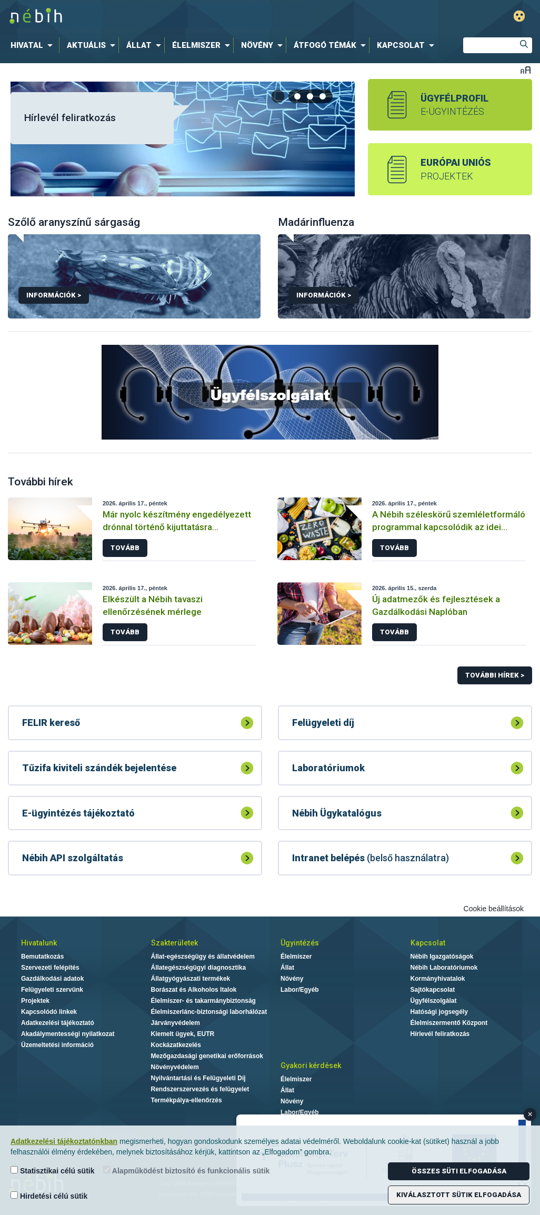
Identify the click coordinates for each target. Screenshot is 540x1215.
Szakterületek (174, 943)
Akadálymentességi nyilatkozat (67, 1034)
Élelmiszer (296, 956)
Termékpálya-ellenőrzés (186, 1100)
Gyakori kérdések (311, 1065)
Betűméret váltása (525, 69)
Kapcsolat (428, 943)
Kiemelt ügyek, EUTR (183, 1034)
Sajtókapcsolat (433, 989)
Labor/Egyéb (300, 989)
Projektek (35, 1000)
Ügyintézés (300, 943)
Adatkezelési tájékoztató (57, 1023)
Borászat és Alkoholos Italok (194, 989)
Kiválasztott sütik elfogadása (458, 1195)
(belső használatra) (370, 857)
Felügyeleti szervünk (52, 989)
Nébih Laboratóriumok (444, 967)
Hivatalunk (39, 943)
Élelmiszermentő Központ (449, 1023)
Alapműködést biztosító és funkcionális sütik (186, 1170)
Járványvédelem (175, 1023)
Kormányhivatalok (438, 978)
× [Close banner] (530, 1114)
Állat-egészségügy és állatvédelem (203, 956)
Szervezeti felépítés (50, 967)
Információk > (53, 295)
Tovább (125, 548)
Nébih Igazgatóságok (442, 956)
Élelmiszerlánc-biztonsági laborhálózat (209, 1011)
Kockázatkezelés (176, 1045)
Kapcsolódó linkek (49, 1011)
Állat (287, 967)
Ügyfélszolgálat (434, 1000)
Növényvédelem (175, 1067)
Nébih (160, 16)
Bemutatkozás (42, 956)
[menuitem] (33, 45)
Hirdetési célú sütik (49, 1195)
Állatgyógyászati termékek (191, 978)
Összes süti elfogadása (459, 1171)
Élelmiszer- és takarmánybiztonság (203, 1000)
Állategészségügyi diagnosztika (198, 967)
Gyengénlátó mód (519, 16)
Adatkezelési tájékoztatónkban (64, 1141)
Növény (292, 978)
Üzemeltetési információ (57, 1045)
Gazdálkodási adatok (52, 978)
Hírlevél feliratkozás (70, 118)
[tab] (298, 96)
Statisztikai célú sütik (53, 1170)
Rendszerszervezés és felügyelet (200, 1089)
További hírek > (494, 675)
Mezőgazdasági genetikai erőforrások (207, 1056)
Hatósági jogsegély (439, 1011)
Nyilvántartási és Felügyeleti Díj (198, 1078)
